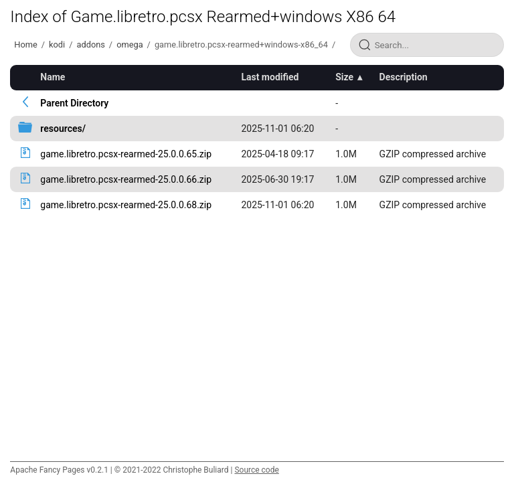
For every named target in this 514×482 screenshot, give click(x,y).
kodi (57, 44)
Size (344, 77)
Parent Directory (74, 103)
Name (52, 77)
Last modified (269, 77)
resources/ (63, 128)
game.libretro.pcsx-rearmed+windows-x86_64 (241, 44)
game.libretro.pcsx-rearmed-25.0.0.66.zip (125, 179)
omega (129, 44)
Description (403, 77)
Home (25, 44)
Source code (256, 470)
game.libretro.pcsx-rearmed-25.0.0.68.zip (125, 204)
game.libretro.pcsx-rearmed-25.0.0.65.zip (125, 154)
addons (90, 44)
